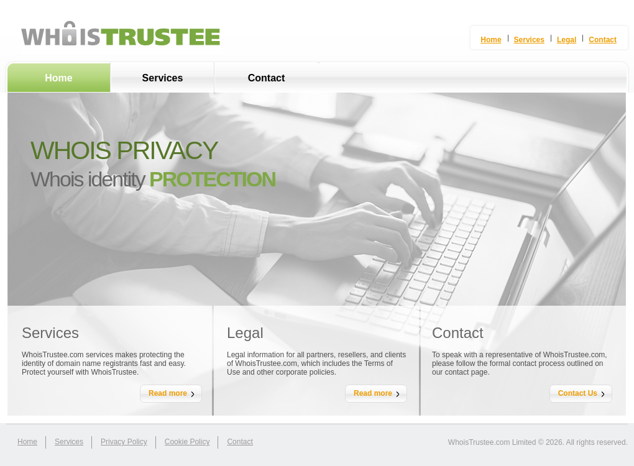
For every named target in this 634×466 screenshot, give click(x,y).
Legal (566, 39)
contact (239, 441)
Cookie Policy (187, 441)
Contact (266, 78)
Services (162, 78)
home (27, 441)
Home (58, 78)
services (69, 441)
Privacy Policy (124, 441)
